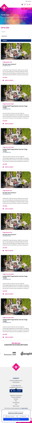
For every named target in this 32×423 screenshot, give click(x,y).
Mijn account (28, 1)
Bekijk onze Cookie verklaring (15, 413)
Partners (16, 399)
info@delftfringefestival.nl (16, 387)
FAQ (16, 404)
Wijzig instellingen (10, 416)
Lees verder (5, 77)
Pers (16, 401)
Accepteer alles (16, 419)
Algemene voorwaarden (16, 395)
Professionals (16, 402)
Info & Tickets (9, 80)
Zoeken (5, 40)
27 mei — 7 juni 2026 (26, 8)
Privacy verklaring (16, 397)
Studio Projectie (24, 408)
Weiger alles (23, 416)
